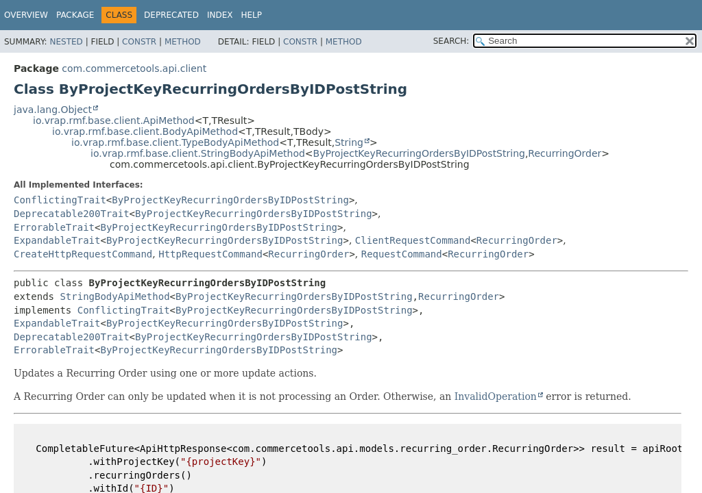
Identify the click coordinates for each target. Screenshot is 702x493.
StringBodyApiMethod (114, 296)
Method (183, 42)
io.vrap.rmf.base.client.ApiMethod (114, 120)
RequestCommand (401, 254)
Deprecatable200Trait (72, 213)
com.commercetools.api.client (134, 68)
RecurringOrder (564, 153)
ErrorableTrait (54, 227)
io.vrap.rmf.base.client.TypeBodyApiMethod (175, 142)
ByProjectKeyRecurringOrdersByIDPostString (419, 153)
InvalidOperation (496, 396)
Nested (65, 42)
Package (75, 15)
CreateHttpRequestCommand (83, 254)
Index (220, 15)
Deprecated (171, 15)
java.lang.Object (53, 109)
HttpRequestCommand (210, 254)
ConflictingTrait (60, 199)
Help (251, 15)
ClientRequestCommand (413, 240)
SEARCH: (451, 41)
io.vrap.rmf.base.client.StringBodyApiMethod (197, 153)
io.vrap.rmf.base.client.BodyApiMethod (145, 131)
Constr (139, 42)
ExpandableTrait (57, 240)
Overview (26, 15)
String (349, 142)
